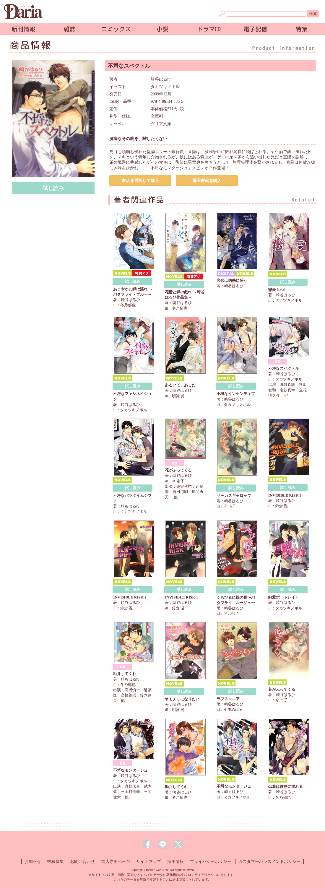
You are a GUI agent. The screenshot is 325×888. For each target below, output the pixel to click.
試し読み (53, 188)
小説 (162, 29)
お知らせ (33, 861)
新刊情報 (23, 29)
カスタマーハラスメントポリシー (269, 861)
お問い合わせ (82, 861)
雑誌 (70, 29)
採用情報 (175, 861)
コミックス (116, 29)
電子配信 (255, 29)
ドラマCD (209, 29)
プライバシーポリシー (210, 861)
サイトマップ (148, 861)
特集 (302, 29)
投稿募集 (55, 861)
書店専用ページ (115, 861)
